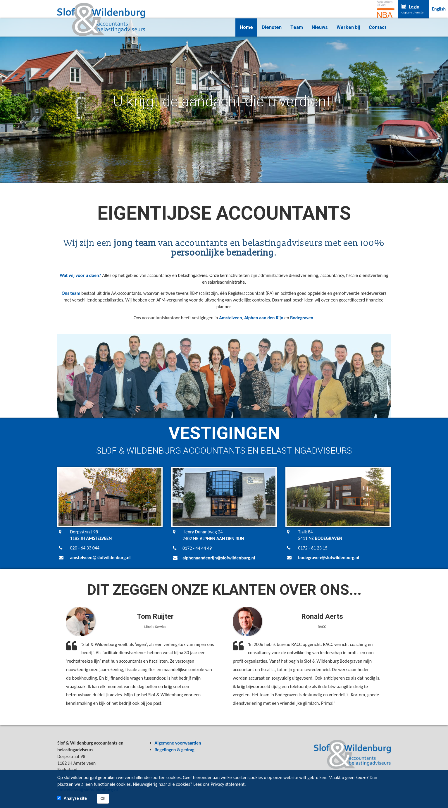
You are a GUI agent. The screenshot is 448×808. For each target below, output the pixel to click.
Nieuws (320, 27)
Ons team (71, 293)
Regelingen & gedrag (174, 749)
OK (103, 798)
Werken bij (348, 27)
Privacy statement (227, 784)
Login (413, 9)
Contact (377, 27)
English (439, 9)
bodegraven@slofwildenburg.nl (328, 557)
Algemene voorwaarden (178, 743)
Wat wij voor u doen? (80, 275)
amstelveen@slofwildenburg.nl (100, 557)
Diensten (272, 27)
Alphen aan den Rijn (263, 318)
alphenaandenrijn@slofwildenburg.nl (218, 558)
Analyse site (75, 798)
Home (246, 27)
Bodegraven (301, 318)
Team (296, 27)
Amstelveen (230, 318)
